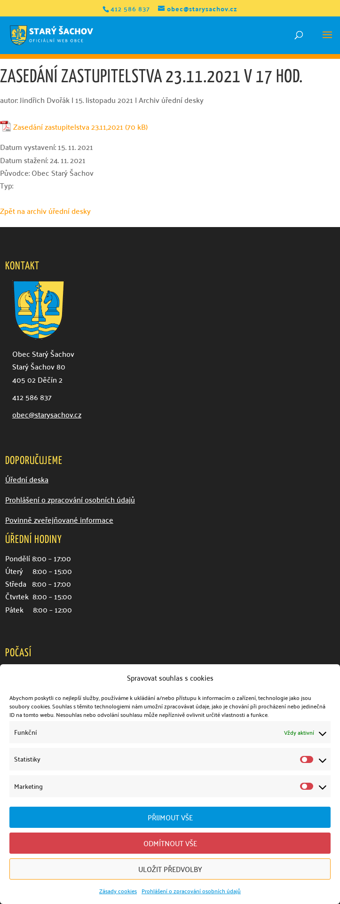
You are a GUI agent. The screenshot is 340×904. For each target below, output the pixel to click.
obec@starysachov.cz (46, 414)
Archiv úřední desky (171, 99)
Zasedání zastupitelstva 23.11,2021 (68, 126)
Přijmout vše (170, 817)
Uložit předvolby (170, 868)
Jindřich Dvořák (45, 99)
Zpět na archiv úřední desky (45, 210)
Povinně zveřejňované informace (59, 519)
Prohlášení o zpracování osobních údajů (191, 891)
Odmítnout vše (170, 842)
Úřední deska (26, 479)
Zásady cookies (118, 891)
